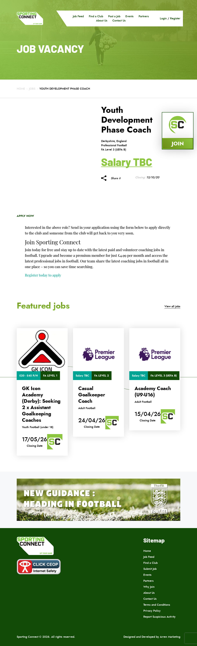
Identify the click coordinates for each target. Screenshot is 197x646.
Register (175, 18)
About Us (101, 20)
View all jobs (172, 306)
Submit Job (150, 569)
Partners (144, 16)
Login (163, 18)
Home (21, 89)
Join (178, 143)
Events (129, 16)
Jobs (32, 89)
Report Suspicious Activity (159, 617)
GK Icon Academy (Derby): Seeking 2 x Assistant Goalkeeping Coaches (41, 404)
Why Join (149, 587)
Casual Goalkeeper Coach (91, 395)
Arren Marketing (170, 637)
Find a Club (96, 16)
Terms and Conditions (156, 605)
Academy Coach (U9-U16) (153, 391)
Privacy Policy (152, 611)
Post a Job (114, 16)
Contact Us (119, 20)
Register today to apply (43, 275)
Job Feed (78, 16)
